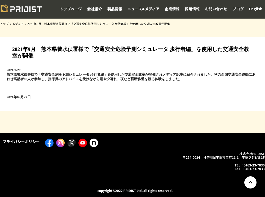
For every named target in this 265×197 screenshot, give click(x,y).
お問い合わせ (216, 8)
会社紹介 (94, 8)
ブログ (238, 8)
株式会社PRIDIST (21, 10)
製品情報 (114, 8)
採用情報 (192, 8)
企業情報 (172, 8)
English (256, 8)
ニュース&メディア (143, 8)
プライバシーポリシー (21, 141)
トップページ (71, 8)
